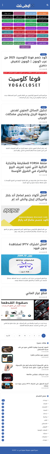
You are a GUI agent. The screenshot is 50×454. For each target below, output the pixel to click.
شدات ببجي (42, 24)
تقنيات (43, 241)
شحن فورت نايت (42, 39)
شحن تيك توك (31, 17)
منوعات (45, 440)
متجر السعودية (31, 32)
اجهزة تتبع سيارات (31, 13)
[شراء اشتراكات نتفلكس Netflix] (7, 377)
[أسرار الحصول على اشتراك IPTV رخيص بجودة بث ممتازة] (7, 386)
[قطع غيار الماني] (25, 309)
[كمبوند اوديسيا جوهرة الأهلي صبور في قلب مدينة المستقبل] (7, 349)
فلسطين (44, 423)
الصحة (43, 107)
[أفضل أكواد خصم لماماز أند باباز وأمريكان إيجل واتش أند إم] (25, 215)
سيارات (45, 433)
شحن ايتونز (19, 36)
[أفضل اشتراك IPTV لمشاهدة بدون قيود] (25, 264)
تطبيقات (44, 437)
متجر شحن (19, 28)
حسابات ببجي (42, 13)
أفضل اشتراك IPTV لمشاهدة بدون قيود (28, 246)
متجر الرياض (31, 43)
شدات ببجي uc (19, 21)
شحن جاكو (19, 17)
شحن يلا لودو (7, 36)
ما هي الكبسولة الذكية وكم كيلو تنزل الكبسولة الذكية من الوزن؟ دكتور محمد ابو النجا (32, 366)
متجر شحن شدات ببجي (42, 28)
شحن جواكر (7, 13)
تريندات (43, 54)
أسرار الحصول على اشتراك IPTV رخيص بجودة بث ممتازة (31, 384)
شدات (30, 21)
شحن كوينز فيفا (42, 21)
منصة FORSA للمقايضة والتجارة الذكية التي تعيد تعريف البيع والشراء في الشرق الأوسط (26, 167)
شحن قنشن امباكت (7, 43)
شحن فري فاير (42, 17)
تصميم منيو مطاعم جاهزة (39, 355)
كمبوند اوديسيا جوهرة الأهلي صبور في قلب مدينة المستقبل (33, 348)
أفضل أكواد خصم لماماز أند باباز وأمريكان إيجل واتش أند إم (26, 197)
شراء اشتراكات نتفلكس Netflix (37, 374)
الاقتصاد (44, 407)
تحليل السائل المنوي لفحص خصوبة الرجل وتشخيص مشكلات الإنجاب (26, 114)
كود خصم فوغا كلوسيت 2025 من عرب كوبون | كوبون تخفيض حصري (25, 61)
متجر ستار (7, 28)
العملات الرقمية (42, 430)
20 (19, 335)
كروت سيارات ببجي (19, 32)
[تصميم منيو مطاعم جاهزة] (7, 358)
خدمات (45, 413)
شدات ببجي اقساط (7, 17)
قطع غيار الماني (36, 293)
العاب (43, 160)
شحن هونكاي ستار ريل (19, 43)
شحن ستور (31, 36)
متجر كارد (42, 32)
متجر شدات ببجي (7, 21)
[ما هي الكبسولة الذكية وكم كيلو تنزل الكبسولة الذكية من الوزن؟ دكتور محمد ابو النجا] (7, 368)
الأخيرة (8, 335)
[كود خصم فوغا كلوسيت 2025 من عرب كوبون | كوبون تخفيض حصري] (25, 82)
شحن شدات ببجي (31, 24)
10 (24, 335)
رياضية (45, 417)
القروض (45, 427)
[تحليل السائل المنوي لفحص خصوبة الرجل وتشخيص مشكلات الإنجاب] (25, 134)
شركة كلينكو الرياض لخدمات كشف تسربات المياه (19, 13)
